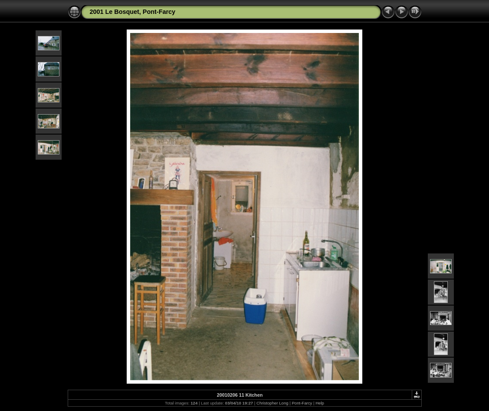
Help (319, 403)
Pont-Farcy (302, 403)
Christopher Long (272, 403)
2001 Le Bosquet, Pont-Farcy (133, 11)
